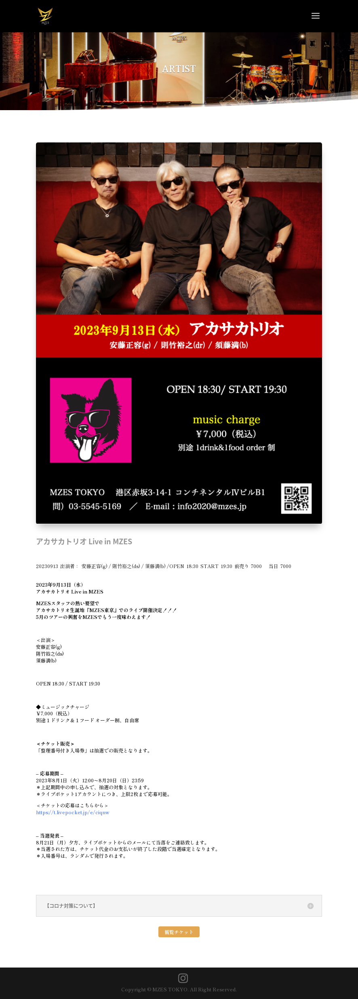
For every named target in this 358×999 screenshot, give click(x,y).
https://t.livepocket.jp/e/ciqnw (73, 812)
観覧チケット (179, 931)
